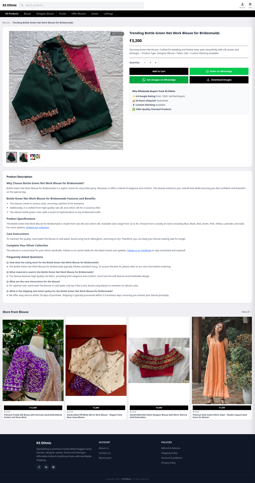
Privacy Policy (168, 462)
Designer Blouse (45, 13)
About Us (104, 448)
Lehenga (108, 13)
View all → (247, 311)
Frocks (62, 13)
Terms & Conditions (171, 457)
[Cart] (250, 4)
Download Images (219, 79)
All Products (11, 13)
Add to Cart (158, 71)
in (46, 467)
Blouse (27, 13)
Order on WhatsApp (219, 71)
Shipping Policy (169, 453)
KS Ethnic (10, 5)
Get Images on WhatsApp (159, 79)
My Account (105, 457)
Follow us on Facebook (139, 250)
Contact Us (104, 453)
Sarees (94, 13)
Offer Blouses (78, 13)
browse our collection (37, 227)
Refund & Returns (170, 448)
